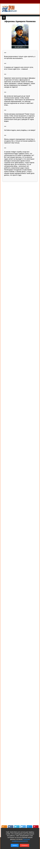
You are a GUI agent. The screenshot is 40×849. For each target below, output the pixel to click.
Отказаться (25, 845)
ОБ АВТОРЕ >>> (20, 47)
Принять (14, 845)
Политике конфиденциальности (21, 840)
